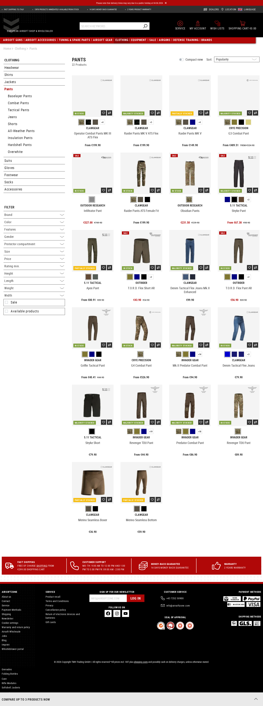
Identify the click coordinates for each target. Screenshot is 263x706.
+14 (199, 354)
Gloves (9, 167)
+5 (151, 122)
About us (6, 596)
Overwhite (15, 151)
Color (34, 222)
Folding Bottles (10, 673)
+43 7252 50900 (175, 598)
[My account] (198, 26)
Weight (34, 288)
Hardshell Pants (20, 144)
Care (4, 678)
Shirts (8, 74)
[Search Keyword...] (113, 27)
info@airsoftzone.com (178, 605)
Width (34, 295)
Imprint (5, 644)
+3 (248, 354)
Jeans (12, 116)
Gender (34, 237)
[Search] (148, 27)
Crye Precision (238, 128)
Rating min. (34, 266)
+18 (199, 431)
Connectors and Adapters (15, 697)
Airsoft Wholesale (11, 631)
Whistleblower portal (13, 649)
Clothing (11, 60)
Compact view (194, 59)
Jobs (4, 636)
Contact (6, 601)
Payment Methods (11, 609)
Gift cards (51, 622)
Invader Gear (92, 360)
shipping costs (141, 661)
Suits (8, 160)
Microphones (9, 693)
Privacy (49, 605)
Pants (8, 89)
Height (34, 273)
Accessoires (13, 189)
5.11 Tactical (238, 205)
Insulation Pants (20, 137)
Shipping (41, 565)
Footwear (11, 174)
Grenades (7, 669)
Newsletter (7, 618)
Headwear (11, 67)
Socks (8, 182)
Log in (135, 598)
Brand (34, 215)
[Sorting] (237, 59)
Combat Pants (18, 103)
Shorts (12, 123)
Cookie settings (10, 622)
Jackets (10, 81)
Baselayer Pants (20, 96)
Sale (14, 302)
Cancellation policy (56, 609)
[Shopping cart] (242, 26)
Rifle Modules (9, 683)
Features (34, 229)
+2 (248, 199)
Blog (4, 640)
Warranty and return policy (16, 627)
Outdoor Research (92, 205)
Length (34, 281)
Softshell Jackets (11, 687)
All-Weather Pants (21, 130)
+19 (150, 431)
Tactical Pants (18, 110)
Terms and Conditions (57, 601)
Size (34, 251)
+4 (102, 122)
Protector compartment (34, 244)
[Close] (166, 3)
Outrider (141, 283)
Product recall (53, 596)
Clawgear (92, 128)
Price (34, 259)
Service (5, 605)
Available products (25, 311)
